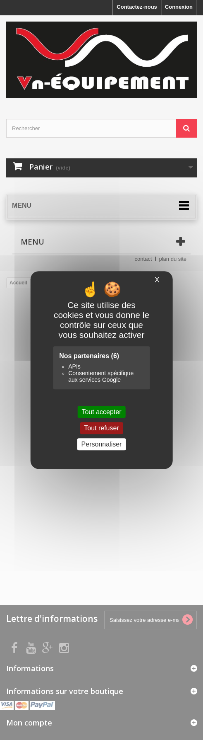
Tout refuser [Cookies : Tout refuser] (101, 428)
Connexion (179, 7)
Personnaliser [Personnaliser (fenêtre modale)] (101, 444)
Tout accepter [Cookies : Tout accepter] (101, 411)
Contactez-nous (137, 7)
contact (143, 259)
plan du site (173, 259)
